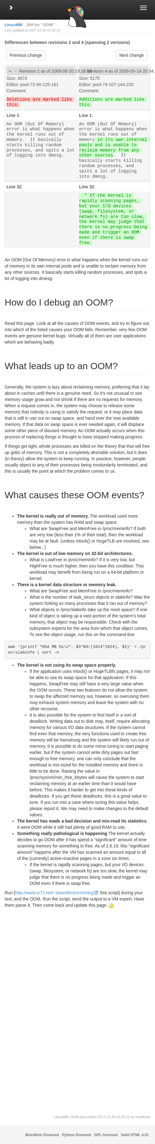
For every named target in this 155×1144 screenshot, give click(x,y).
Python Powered (76, 1135)
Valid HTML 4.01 (135, 1135)
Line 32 (14, 186)
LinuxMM (13, 24)
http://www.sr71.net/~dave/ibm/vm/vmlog (54, 892)
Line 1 (13, 115)
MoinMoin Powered (42, 1135)
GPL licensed (106, 1135)
